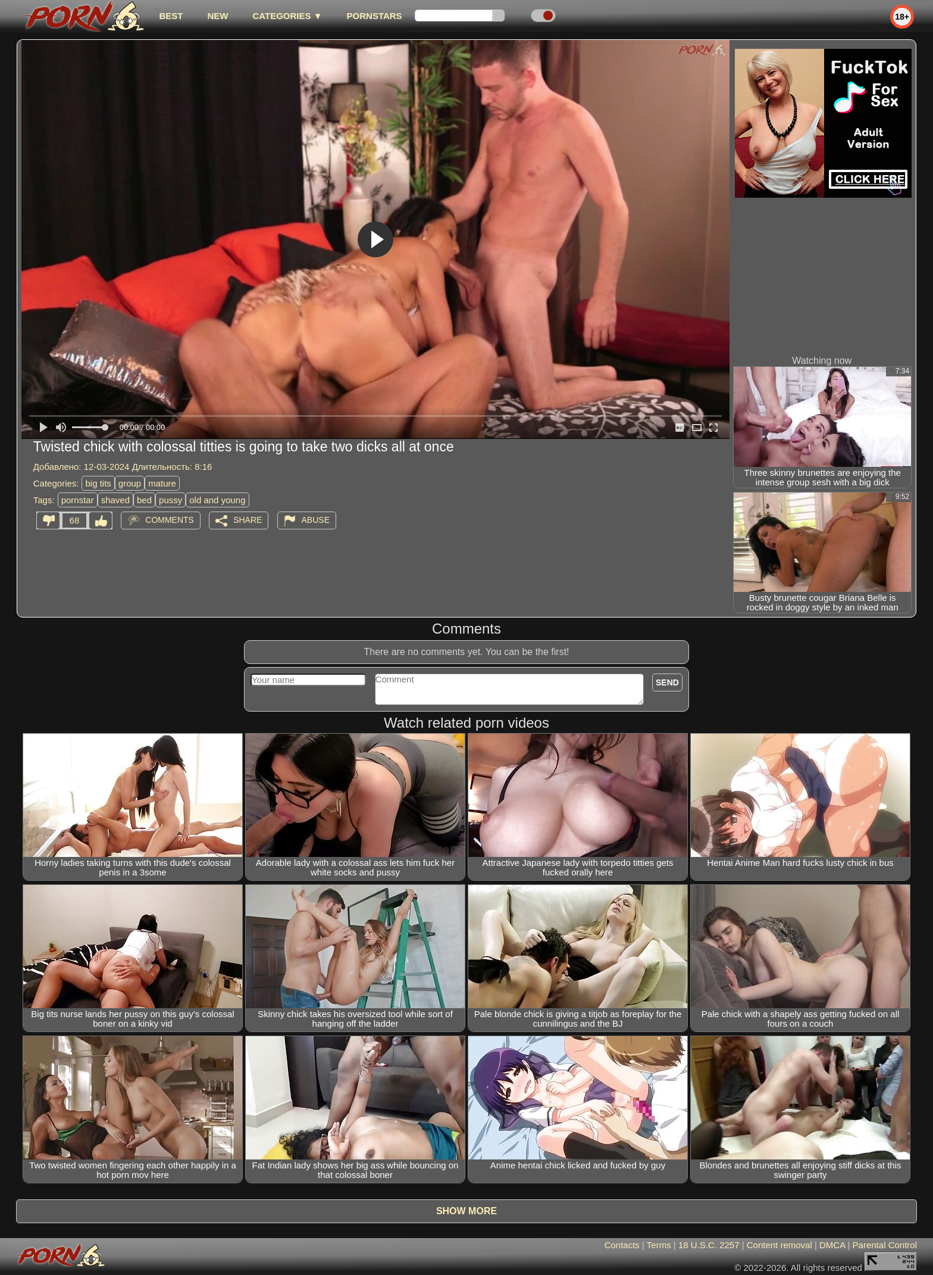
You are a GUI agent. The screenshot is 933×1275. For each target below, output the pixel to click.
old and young (217, 500)
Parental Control (885, 1245)
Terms (659, 1245)
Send (667, 682)
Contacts (622, 1245)
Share (247, 520)
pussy (170, 500)
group (129, 483)
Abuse (316, 520)
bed (144, 500)
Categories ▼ (287, 16)
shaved (115, 500)
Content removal (779, 1245)
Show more (466, 1211)
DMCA (832, 1245)
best (171, 16)
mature (162, 483)
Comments (169, 520)
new (217, 16)
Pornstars (374, 16)
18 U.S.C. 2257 (709, 1245)
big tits (98, 483)
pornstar (77, 500)
